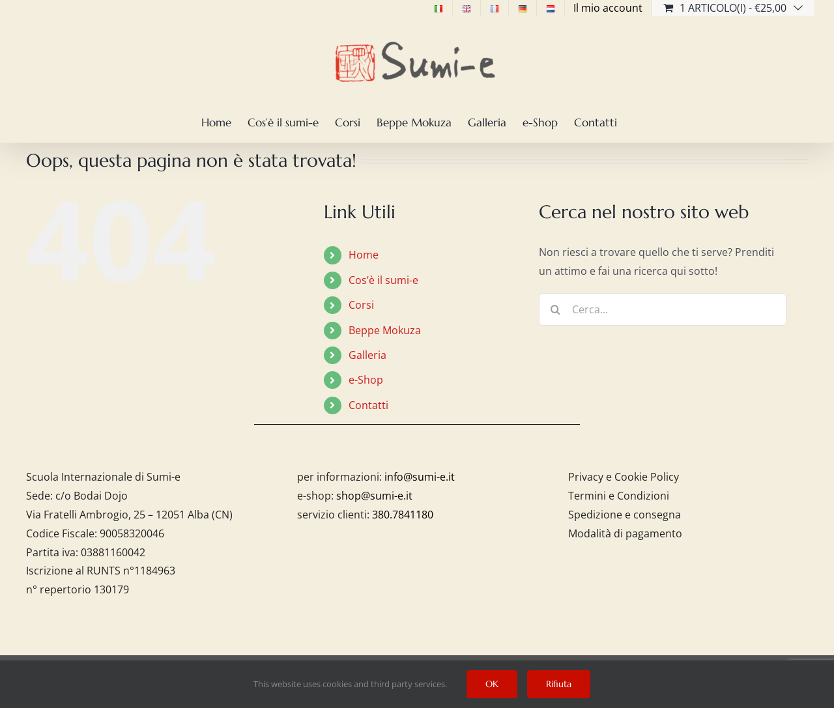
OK (491, 684)
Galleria (367, 355)
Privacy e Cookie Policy (623, 477)
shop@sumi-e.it (374, 496)
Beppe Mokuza (385, 330)
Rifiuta (558, 684)
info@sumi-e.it (419, 477)
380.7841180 (402, 514)
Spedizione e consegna (624, 514)
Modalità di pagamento (625, 533)
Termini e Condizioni (618, 496)
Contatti (368, 405)
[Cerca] (555, 309)
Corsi (361, 305)
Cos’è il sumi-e (383, 280)
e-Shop (366, 380)
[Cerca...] (662, 309)
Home (364, 255)
